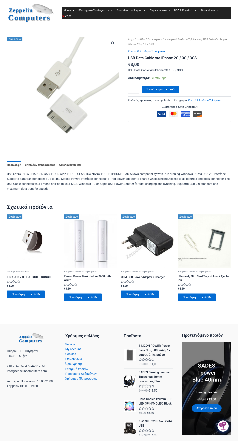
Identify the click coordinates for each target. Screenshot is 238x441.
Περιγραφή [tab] (14, 165)
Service (70, 346)
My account (73, 351)
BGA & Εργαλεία (185, 10)
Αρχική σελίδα (137, 39)
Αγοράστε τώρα (206, 410)
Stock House (210, 10)
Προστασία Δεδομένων (81, 376)
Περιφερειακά (160, 10)
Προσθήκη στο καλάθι (160, 89)
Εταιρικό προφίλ (76, 371)
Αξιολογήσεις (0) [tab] (73, 165)
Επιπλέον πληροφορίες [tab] (42, 165)
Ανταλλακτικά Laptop (131, 10)
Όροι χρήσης (74, 366)
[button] (112, 43)
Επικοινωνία (73, 361)
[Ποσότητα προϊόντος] (133, 89)
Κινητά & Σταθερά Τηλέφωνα (187, 39)
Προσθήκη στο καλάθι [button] (27, 295)
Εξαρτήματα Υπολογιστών (95, 10)
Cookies (70, 356)
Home (69, 10)
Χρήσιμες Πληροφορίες (81, 381)
